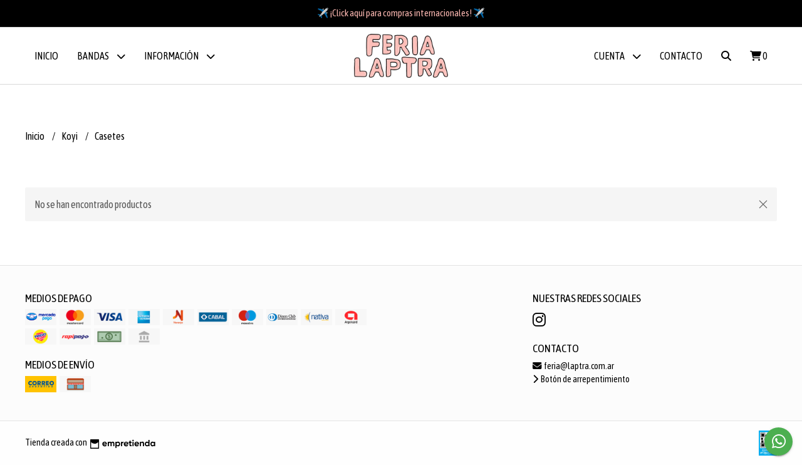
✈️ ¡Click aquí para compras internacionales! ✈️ (401, 13)
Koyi (70, 136)
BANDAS (101, 56)
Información (179, 56)
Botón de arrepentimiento (581, 379)
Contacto (681, 55)
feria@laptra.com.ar (573, 366)
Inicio (46, 55)
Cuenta (617, 56)
